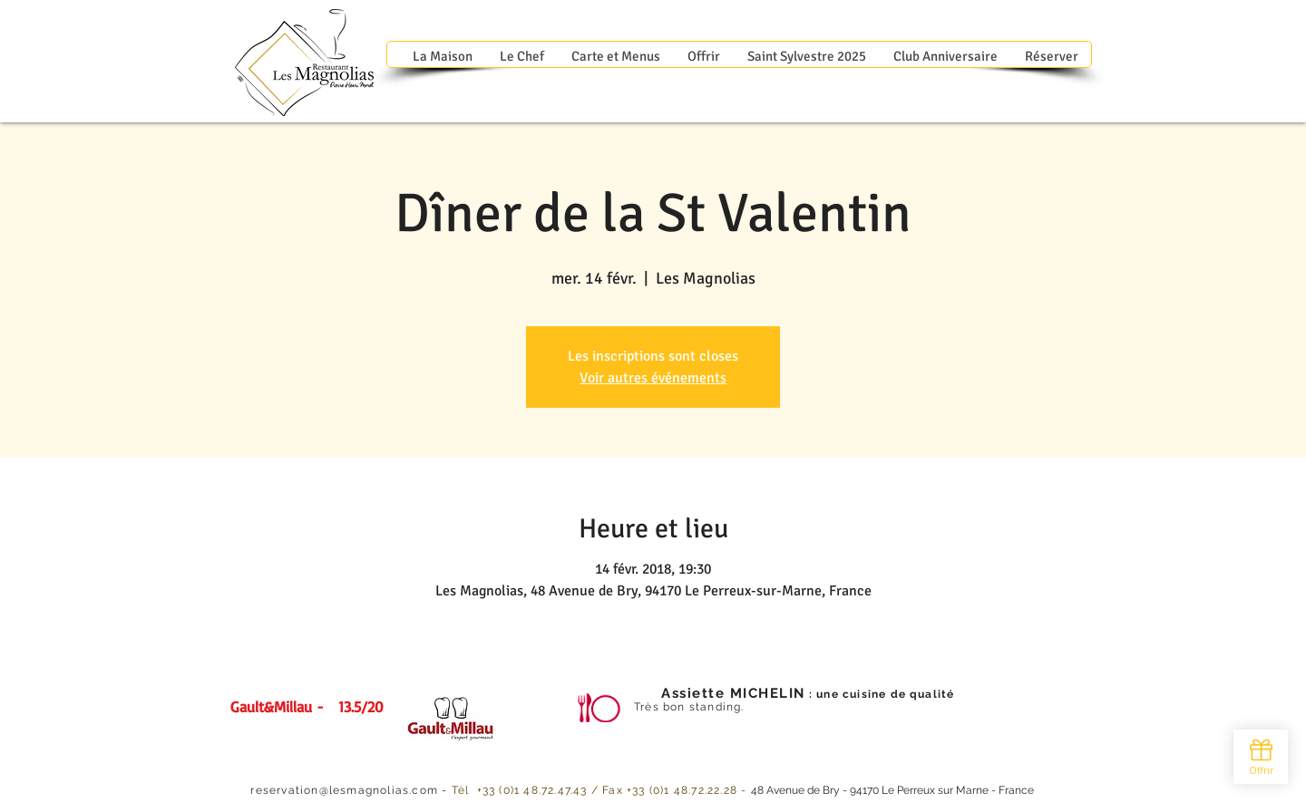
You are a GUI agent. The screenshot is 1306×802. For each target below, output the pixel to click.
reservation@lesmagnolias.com (344, 790)
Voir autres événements (653, 378)
